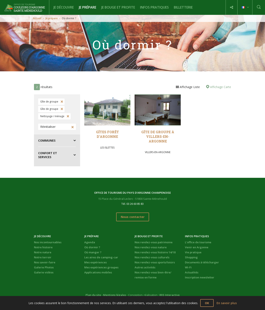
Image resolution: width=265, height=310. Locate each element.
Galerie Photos (44, 267)
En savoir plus (227, 303)
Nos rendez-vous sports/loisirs (155, 262)
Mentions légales (114, 295)
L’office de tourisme (198, 242)
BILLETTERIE (183, 7)
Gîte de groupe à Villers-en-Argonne (157, 136)
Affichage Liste (189, 87)
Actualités (191, 272)
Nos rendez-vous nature (151, 247)
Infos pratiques (154, 7)
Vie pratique (193, 252)
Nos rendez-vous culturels (152, 257)
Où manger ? (92, 252)
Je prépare (87, 7)
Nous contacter (132, 217)
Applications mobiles (98, 272)
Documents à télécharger (202, 262)
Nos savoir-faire (44, 262)
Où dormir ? (92, 247)
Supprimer (61, 102)
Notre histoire (43, 247)
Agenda (89, 242)
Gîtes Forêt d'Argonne (107, 134)
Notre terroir (42, 257)
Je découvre (63, 7)
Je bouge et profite (118, 7)
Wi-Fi (188, 267)
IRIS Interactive (169, 295)
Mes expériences (95, 262)
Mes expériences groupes (101, 267)
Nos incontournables (47, 242)
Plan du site (93, 295)
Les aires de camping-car (101, 257)
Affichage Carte (220, 87)
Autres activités (145, 267)
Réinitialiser (48, 127)
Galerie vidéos (43, 272)
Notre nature (42, 252)
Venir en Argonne (196, 247)
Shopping (191, 257)
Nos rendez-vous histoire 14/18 (155, 252)
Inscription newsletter (199, 277)
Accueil (37, 18)
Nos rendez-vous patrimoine (154, 242)
